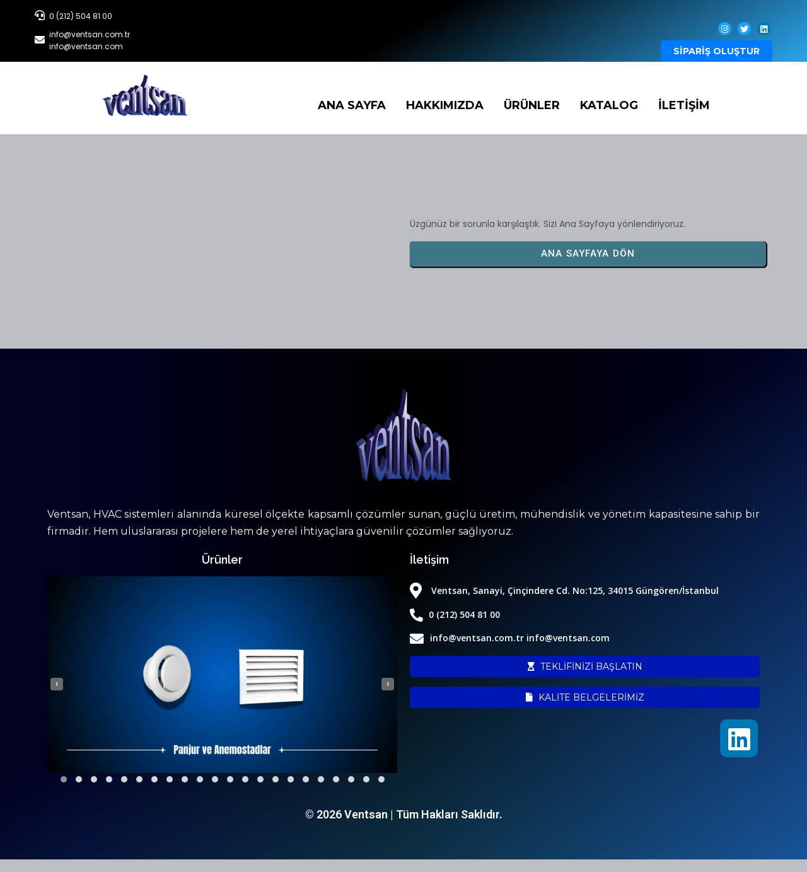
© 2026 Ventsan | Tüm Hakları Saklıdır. (403, 814)
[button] (63, 779)
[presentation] (56, 684)
